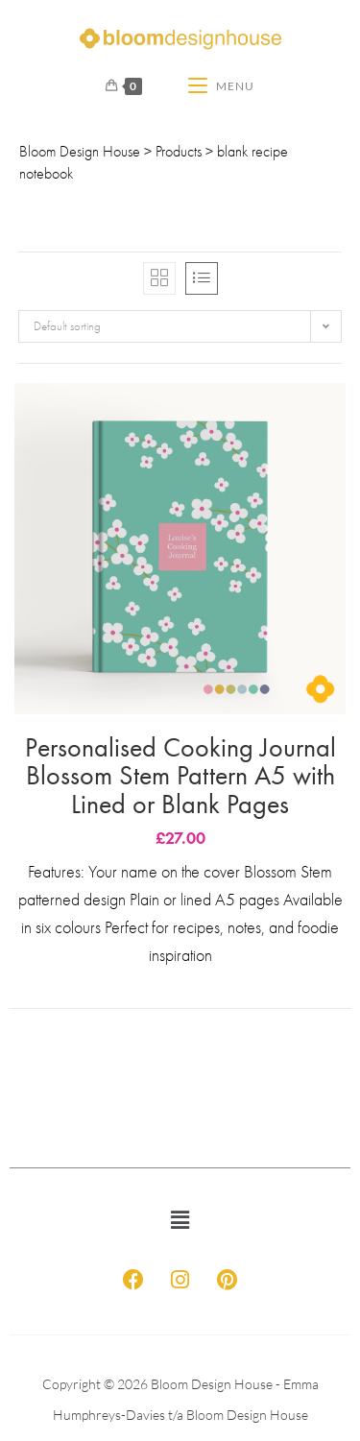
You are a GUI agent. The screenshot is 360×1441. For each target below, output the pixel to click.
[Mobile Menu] (221, 86)
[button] (179, 1220)
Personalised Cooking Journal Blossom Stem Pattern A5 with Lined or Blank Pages (180, 775)
